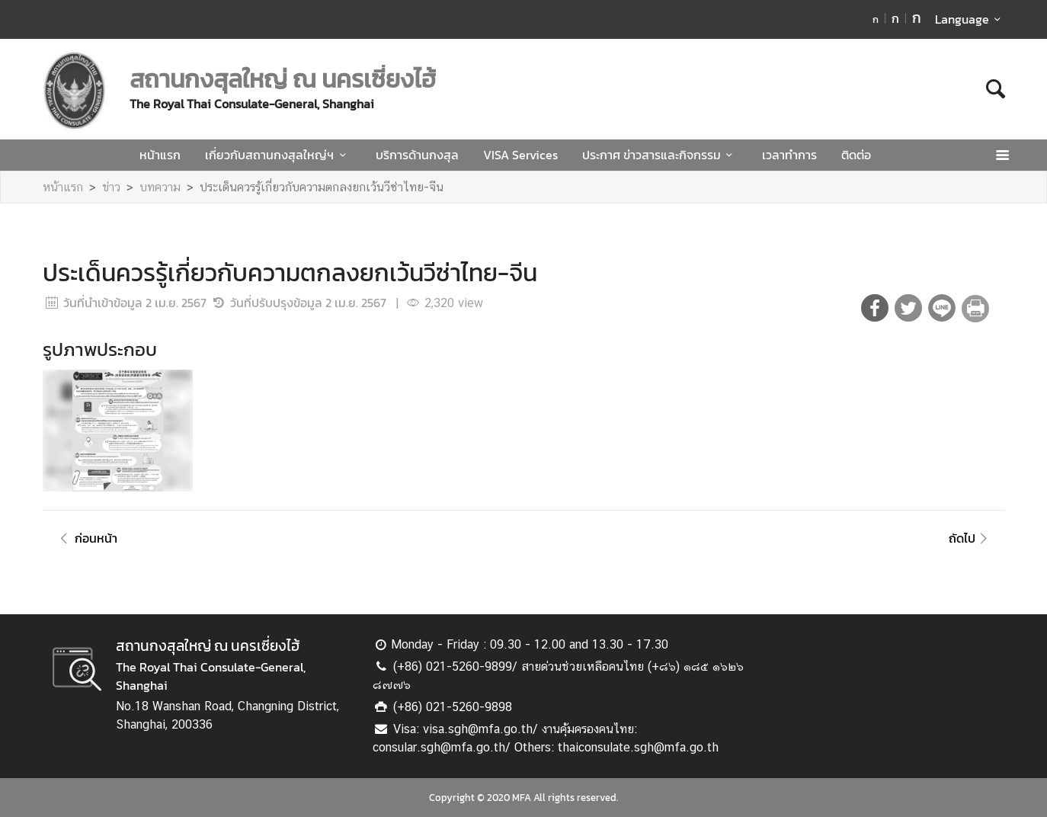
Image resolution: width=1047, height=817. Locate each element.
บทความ (160, 187)
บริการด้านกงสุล (417, 155)
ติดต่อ (856, 155)
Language (970, 19)
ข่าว (111, 187)
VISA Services (520, 155)
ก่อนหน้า (86, 538)
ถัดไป (970, 538)
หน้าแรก (160, 155)
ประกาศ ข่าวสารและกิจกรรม (660, 155)
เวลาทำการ (789, 155)
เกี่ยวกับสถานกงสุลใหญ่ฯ (278, 155)
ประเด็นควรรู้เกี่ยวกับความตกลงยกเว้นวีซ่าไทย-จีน (321, 187)
